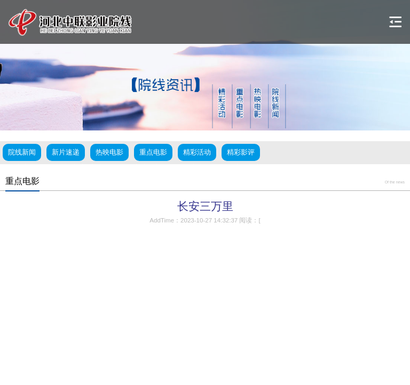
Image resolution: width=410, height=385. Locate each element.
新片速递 (66, 152)
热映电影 (109, 152)
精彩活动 (197, 152)
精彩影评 (241, 152)
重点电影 (153, 152)
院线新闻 (22, 152)
